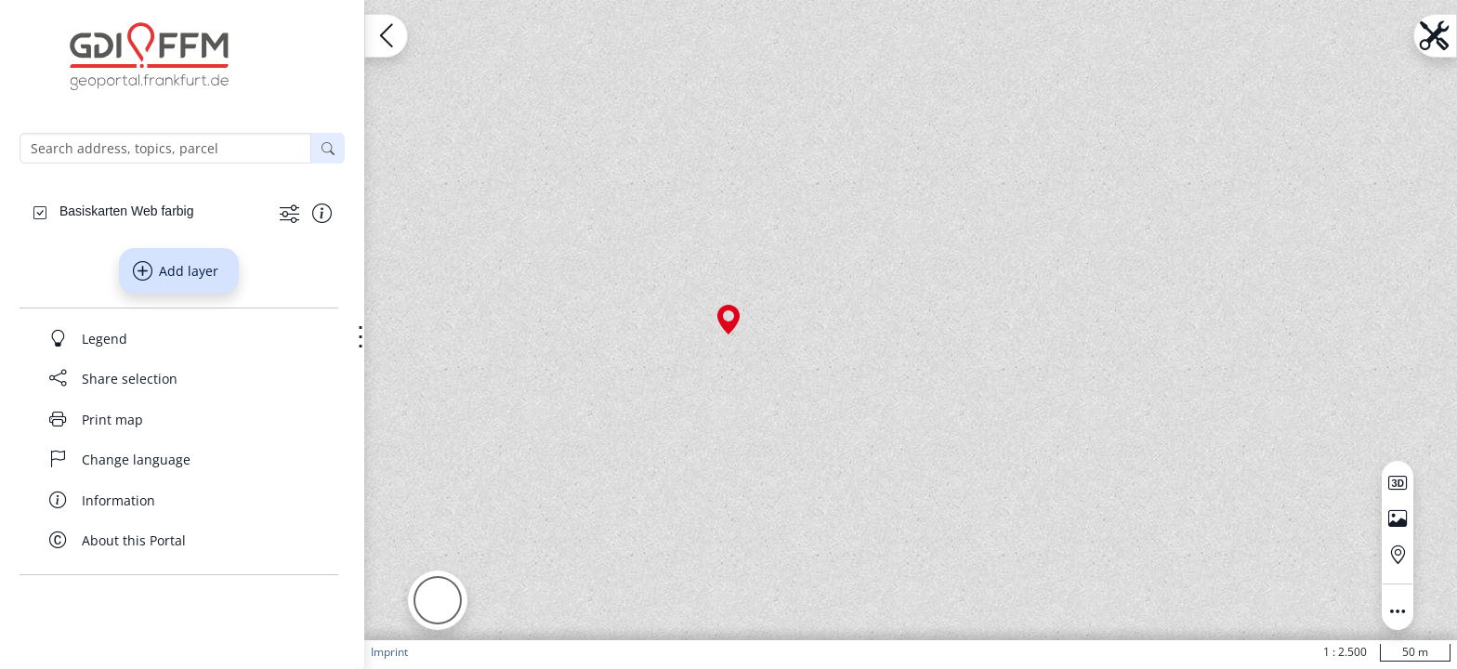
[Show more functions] (289, 212)
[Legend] (179, 338)
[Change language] (179, 459)
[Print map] (179, 419)
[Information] (179, 499)
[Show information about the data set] (322, 212)
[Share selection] (179, 379)
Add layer (175, 271)
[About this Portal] (179, 540)
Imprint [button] (389, 652)
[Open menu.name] (386, 36)
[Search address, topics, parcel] (165, 148)
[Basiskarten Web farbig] (126, 210)
